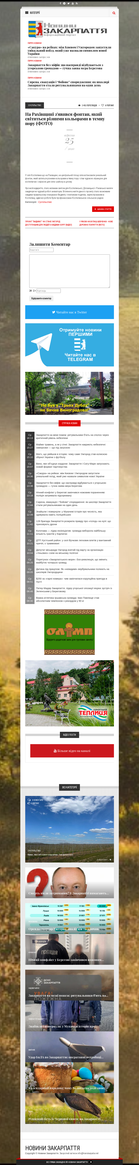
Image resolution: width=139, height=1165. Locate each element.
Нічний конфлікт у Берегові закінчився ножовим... (66, 960)
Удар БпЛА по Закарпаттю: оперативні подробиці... (66, 1057)
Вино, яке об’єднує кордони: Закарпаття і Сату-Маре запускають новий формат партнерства (72, 465)
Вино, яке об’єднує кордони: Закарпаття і (50, 854)
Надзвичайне (33, 988)
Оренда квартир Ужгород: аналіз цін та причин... (64, 929)
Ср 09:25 (30, 561)
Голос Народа (33, 886)
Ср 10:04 (30, 551)
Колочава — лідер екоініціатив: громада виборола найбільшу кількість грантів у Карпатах (71, 532)
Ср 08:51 (30, 580)
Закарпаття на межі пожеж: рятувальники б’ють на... (68, 995)
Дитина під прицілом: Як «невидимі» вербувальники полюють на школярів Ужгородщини (72, 570)
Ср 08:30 (30, 599)
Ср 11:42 (30, 523)
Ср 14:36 (30, 475)
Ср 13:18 (30, 494)
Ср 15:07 (30, 465)
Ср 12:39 (30, 513)
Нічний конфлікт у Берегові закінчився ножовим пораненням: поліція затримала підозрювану (70, 494)
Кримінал (32, 952)
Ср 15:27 (30, 446)
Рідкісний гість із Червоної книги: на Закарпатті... (65, 1119)
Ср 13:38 (30, 484)
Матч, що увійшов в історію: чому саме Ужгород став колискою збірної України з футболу (71, 456)
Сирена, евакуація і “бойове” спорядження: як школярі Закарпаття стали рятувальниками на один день (68, 83)
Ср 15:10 (30, 456)
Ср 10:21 (30, 542)
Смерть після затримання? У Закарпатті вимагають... (68, 893)
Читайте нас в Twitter (71, 312)
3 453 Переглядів (87, 105)
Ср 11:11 (30, 532)
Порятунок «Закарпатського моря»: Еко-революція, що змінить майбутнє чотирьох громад (71, 561)
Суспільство (45, 202)
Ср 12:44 (30, 503)
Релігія (31, 1081)
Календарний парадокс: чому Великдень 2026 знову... (68, 1088)
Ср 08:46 (30, 590)
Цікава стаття (103, 209)
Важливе (31, 1050)
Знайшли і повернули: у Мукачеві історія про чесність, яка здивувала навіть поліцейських (69, 513)
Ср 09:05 (30, 570)
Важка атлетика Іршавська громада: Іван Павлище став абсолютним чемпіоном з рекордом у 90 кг (67, 599)
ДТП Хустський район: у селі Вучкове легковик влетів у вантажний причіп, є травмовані (73, 542)
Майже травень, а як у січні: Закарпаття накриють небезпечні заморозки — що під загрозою (70, 446)
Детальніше (104, 859)
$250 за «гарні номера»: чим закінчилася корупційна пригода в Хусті (71, 580)
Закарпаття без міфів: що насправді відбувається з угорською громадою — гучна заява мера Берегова (65, 66)
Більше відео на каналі (73, 750)
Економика (32, 922)
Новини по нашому (36, 1019)
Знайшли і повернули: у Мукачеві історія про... (62, 1026)
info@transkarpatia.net (88, 1153)
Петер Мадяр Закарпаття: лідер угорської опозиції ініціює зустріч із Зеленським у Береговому (74, 590)
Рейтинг (107, 105)
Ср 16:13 (30, 436)
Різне (30, 1112)
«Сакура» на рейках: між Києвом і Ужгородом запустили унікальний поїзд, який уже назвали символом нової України (69, 50)
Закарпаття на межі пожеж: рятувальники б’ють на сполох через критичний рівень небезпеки (72, 436)
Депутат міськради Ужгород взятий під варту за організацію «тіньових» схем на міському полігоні (69, 551)
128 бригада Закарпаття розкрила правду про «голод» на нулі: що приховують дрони (73, 523)
